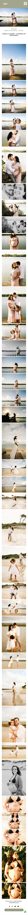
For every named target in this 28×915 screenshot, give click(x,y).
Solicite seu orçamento (14, 910)
